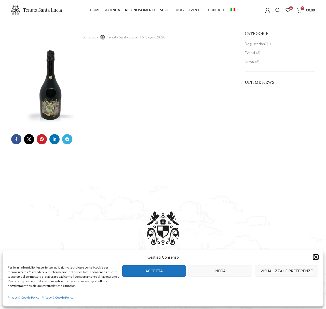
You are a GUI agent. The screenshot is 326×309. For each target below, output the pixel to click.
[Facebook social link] (16, 139)
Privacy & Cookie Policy (23, 297)
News (249, 61)
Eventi (250, 52)
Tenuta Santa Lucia (121, 37)
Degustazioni (255, 43)
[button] (315, 257)
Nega (220, 271)
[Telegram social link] (67, 139)
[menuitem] (234, 10)
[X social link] (29, 139)
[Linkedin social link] (54, 139)
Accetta (154, 271)
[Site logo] (36, 10)
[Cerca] (278, 10)
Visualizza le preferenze (287, 271)
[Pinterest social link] (42, 139)
